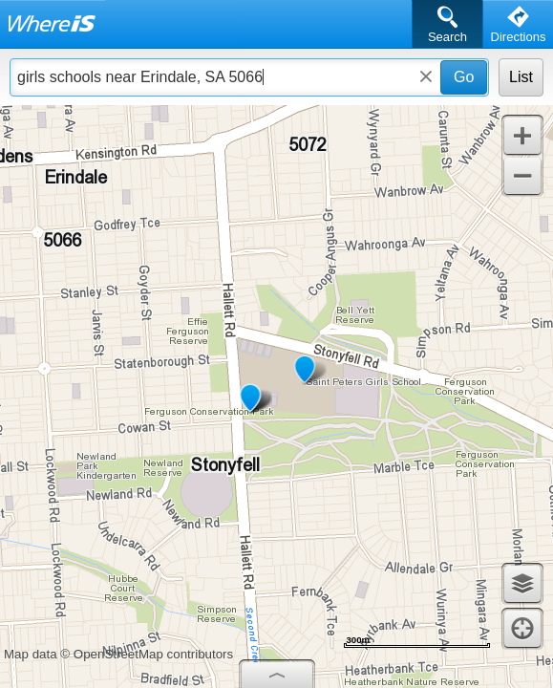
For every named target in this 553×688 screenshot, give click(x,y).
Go (464, 77)
